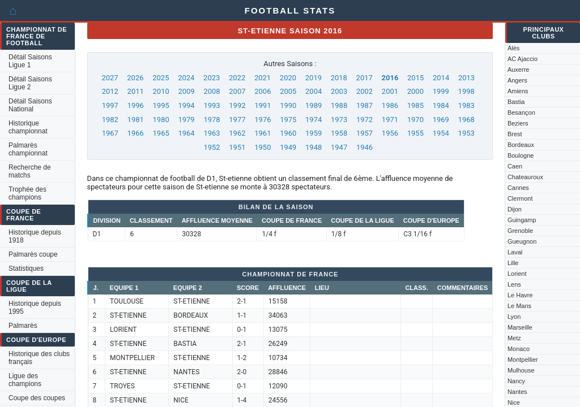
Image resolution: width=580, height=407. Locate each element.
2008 (211, 91)
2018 (339, 77)
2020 (288, 77)
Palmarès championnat (28, 149)
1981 (135, 119)
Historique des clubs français (39, 358)
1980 (161, 119)
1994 (186, 105)
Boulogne (521, 155)
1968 (466, 119)
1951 (237, 147)
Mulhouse (521, 370)
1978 (211, 119)
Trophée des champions (27, 193)
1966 (135, 133)
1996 (135, 105)
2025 (160, 77)
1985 (415, 105)
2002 (364, 91)
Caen (515, 166)
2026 (135, 77)
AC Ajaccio (523, 58)
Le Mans (519, 305)
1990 (288, 105)
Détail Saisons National (30, 105)
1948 (313, 147)
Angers (517, 80)
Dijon (515, 209)
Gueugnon (522, 241)
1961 (262, 133)
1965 (161, 133)
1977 (237, 119)
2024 (186, 77)
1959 (313, 133)
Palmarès (22, 326)
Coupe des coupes (36, 398)
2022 (237, 77)
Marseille (520, 327)
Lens (514, 284)
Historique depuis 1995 (34, 307)
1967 (110, 133)
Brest (515, 134)
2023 (211, 77)
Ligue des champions (24, 380)
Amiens (518, 91)
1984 (441, 105)
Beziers (518, 123)
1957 (364, 133)
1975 (288, 119)
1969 (441, 119)
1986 (390, 105)
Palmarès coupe (33, 254)
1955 (415, 133)
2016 (390, 77)
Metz (514, 338)
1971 (390, 119)
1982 (110, 119)
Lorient (517, 273)
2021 (262, 77)
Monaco (519, 348)
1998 (466, 91)
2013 (466, 77)
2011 (135, 91)
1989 (313, 105)
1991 (262, 105)
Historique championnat (28, 127)
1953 (466, 133)
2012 (110, 91)
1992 (237, 105)
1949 (288, 147)
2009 (186, 91)
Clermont (520, 198)
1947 (339, 147)
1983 (466, 105)
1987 (364, 105)
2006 (262, 91)
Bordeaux (521, 144)
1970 (415, 119)
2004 (313, 91)
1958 (339, 133)
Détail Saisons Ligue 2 (30, 83)
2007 (237, 91)
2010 (161, 91)
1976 (262, 119)
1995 (161, 105)
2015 (415, 77)
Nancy (516, 381)
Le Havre (520, 295)
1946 (364, 147)
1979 (186, 119)
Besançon (521, 112)
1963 (211, 133)
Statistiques (26, 268)
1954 (441, 133)
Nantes (517, 391)
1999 (441, 91)
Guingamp (522, 220)
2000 (415, 91)
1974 (313, 119)
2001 (390, 91)
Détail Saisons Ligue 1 (30, 61)
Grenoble (520, 230)
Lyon (514, 316)
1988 (339, 105)
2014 (441, 77)
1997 (110, 105)
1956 (390, 133)
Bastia (516, 101)
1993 (211, 105)
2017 (364, 77)
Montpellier (523, 359)
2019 (313, 77)
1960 (288, 133)
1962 (237, 133)
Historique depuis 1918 (34, 236)
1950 (262, 147)
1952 (211, 147)
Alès (513, 48)
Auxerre (519, 69)
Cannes (518, 187)
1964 (186, 133)
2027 (109, 77)
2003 (339, 91)
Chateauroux (525, 177)
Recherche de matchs (29, 171)
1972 (364, 119)
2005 (288, 91)
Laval (515, 252)
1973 (339, 119)
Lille (513, 262)
